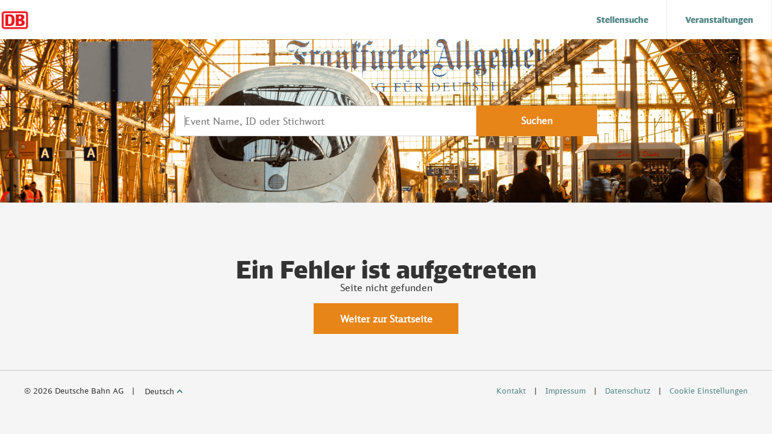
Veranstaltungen (719, 19)
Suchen (536, 121)
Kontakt (511, 390)
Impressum (565, 390)
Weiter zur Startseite (386, 319)
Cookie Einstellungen (708, 390)
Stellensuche (622, 19)
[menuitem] (622, 19)
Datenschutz (627, 390)
